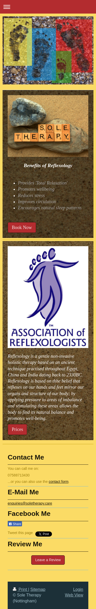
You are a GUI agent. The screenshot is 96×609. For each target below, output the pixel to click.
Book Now (22, 227)
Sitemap (37, 589)
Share (15, 524)
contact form (58, 482)
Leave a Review (48, 560)
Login (78, 589)
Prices (17, 429)
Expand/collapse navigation (48, 6)
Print (20, 589)
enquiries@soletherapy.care (30, 503)
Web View (74, 595)
